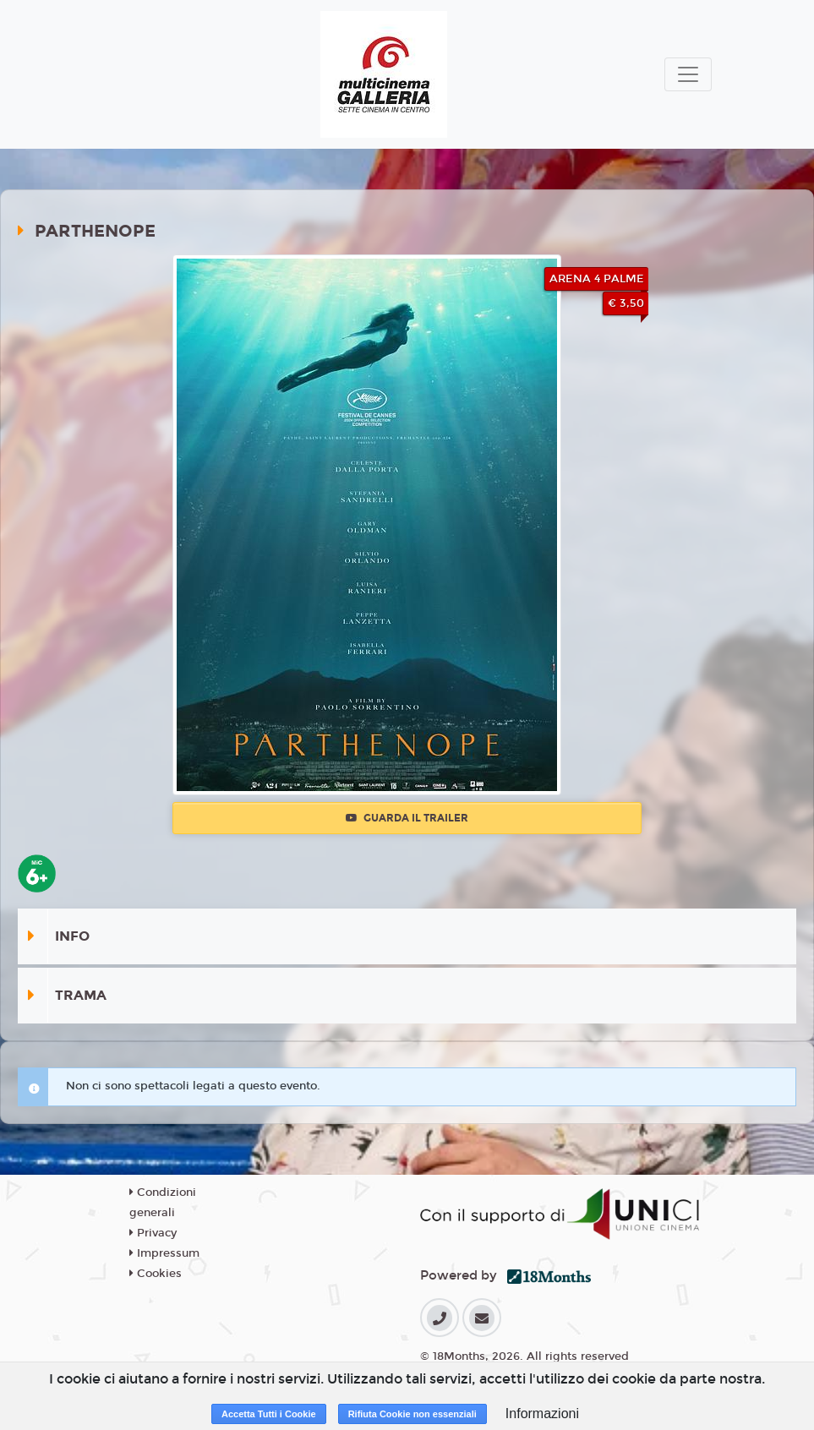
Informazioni (542, 1413)
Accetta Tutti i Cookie (268, 1414)
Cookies (155, 1273)
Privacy (153, 1233)
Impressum (164, 1253)
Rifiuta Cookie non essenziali (412, 1414)
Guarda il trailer (407, 818)
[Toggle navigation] (688, 74)
